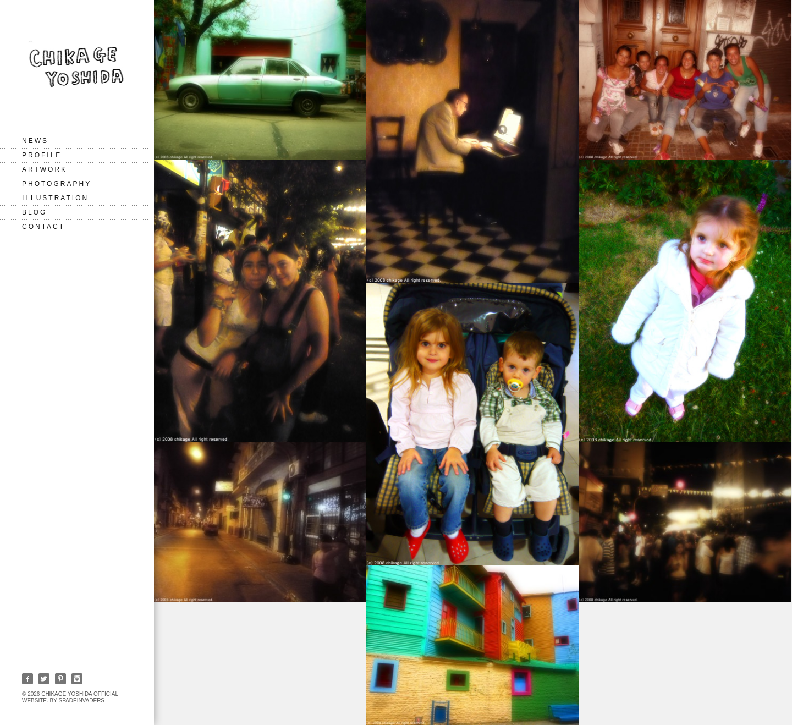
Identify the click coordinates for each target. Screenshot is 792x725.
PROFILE (42, 155)
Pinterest (60, 678)
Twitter (44, 678)
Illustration (55, 198)
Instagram (77, 678)
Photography (56, 184)
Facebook (27, 678)
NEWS (35, 141)
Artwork (44, 169)
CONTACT (43, 226)
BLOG (34, 212)
